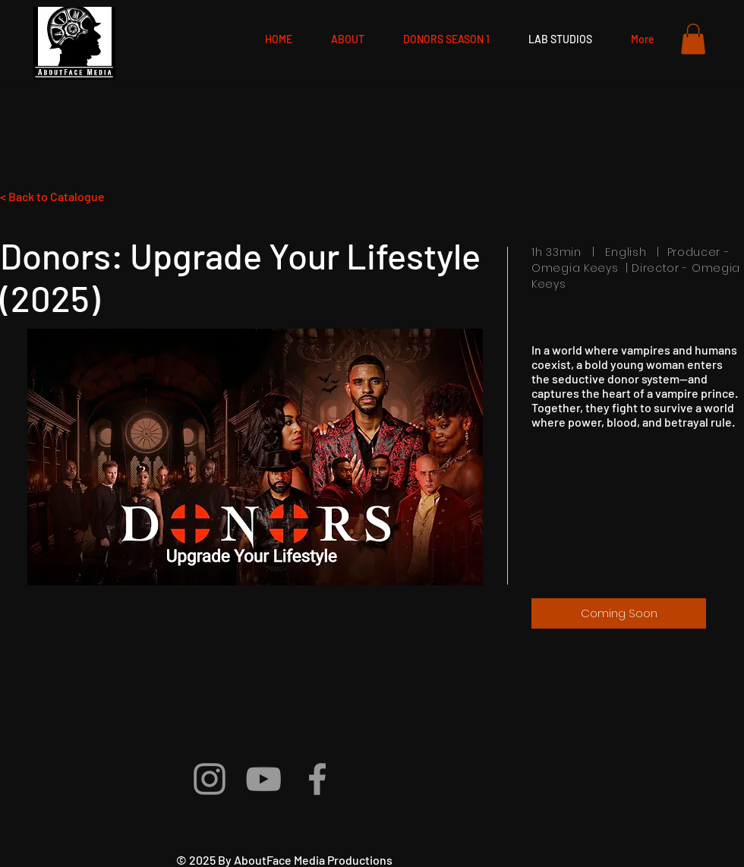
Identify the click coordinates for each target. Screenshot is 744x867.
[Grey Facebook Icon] (317, 779)
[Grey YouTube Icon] (263, 779)
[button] (693, 39)
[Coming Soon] (618, 613)
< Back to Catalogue (52, 196)
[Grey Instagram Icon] (209, 779)
